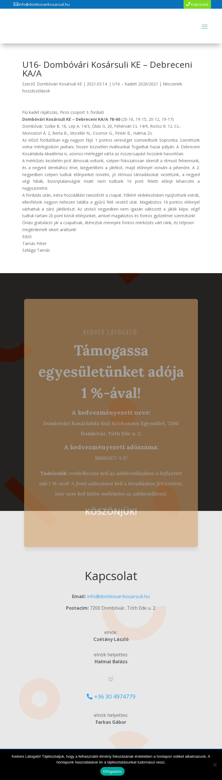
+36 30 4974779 (114, 696)
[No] (215, 765)
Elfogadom (112, 771)
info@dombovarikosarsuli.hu (44, 4)
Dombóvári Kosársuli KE (59, 84)
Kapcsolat (199, 4)
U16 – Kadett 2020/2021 (135, 84)
